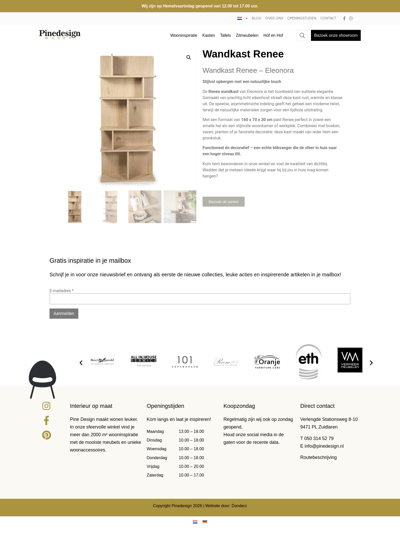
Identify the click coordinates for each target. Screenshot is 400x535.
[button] (188, 57)
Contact (328, 18)
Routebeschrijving (318, 457)
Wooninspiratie (183, 35)
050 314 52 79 (319, 438)
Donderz (239, 506)
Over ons (274, 18)
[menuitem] (242, 18)
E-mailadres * (61, 290)
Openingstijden (301, 18)
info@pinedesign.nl (324, 446)
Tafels (225, 35)
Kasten (208, 35)
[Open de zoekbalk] (302, 35)
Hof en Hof (273, 35)
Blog (256, 18)
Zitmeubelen (247, 35)
